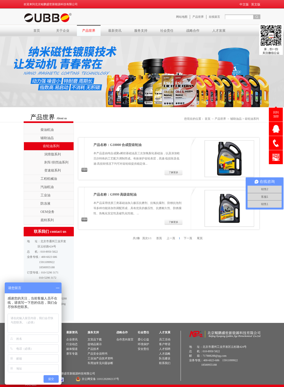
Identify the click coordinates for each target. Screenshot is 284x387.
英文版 (255, 4)
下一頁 (188, 238)
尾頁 (200, 238)
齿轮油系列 (252, 118)
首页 (36, 30)
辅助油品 (236, 118)
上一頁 (171, 238)
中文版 (244, 4)
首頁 (207, 118)
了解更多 (173, 172)
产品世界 (220, 118)
